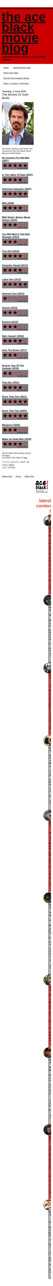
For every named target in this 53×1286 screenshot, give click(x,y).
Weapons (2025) (11, 425)
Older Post (29, 476)
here (7, 455)
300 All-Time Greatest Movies (16, 78)
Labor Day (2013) (11, 279)
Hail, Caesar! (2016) (13, 336)
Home (6, 67)
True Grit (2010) (10, 251)
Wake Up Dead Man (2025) (16, 439)
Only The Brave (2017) (14, 350)
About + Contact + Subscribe (16, 83)
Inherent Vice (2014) (13, 293)
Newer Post (7, 476)
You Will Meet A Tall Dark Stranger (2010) (16, 235)
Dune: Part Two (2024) (14, 410)
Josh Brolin (11, 468)
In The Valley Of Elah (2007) (17, 175)
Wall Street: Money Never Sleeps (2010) (16, 218)
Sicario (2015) (9, 307)
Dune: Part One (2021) (14, 396)
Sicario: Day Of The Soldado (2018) (13, 367)
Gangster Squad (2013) (15, 265)
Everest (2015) (10, 322)
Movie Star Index (10, 73)
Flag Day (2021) (10, 382)
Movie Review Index (22, 67)
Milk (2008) (8, 203)
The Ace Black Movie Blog (24, 32)
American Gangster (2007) (16, 189)
